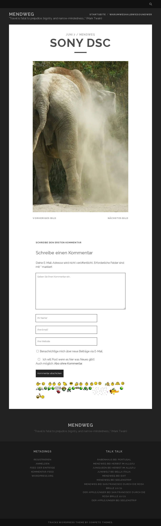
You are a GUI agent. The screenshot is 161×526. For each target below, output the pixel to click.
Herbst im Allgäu (123, 463)
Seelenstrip (123, 480)
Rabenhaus (105, 459)
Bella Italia (123, 472)
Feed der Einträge (42, 467)
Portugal (124, 459)
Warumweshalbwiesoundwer (131, 14)
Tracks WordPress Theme (66, 522)
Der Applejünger (94, 492)
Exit (123, 476)
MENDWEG (21, 14)
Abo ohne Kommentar (68, 363)
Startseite (98, 14)
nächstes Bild (118, 218)
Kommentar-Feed (42, 472)
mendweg (87, 34)
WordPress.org (43, 476)
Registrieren (42, 459)
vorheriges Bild (44, 218)
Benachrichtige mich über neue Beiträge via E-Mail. (71, 351)
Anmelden (42, 463)
